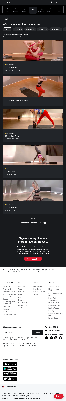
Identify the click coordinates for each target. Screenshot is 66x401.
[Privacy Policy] (6, 393)
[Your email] (17, 332)
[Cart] (57, 2)
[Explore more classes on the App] (33, 223)
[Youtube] (60, 338)
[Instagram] (51, 338)
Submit (37, 332)
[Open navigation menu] (62, 2)
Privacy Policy (21, 343)
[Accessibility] (6, 396)
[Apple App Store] (18, 365)
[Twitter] (55, 338)
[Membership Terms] (33, 393)
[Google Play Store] (18, 370)
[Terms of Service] (18, 393)
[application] (58, 396)
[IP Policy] (44, 393)
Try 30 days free (33, 259)
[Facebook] (46, 338)
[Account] (51, 2)
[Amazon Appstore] (18, 375)
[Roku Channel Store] (18, 380)
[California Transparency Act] (21, 396)
